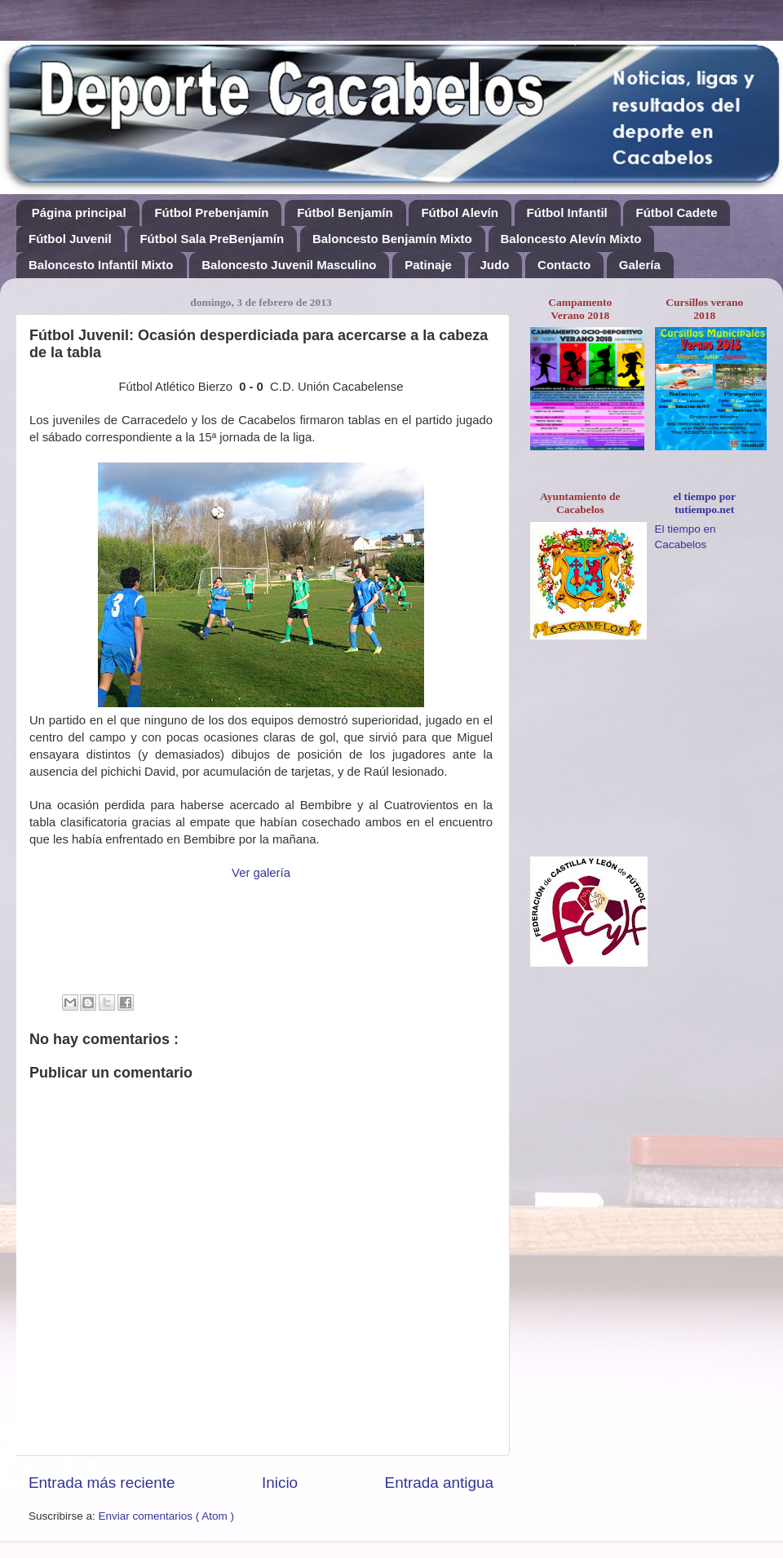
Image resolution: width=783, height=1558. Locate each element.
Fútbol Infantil (567, 212)
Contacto (564, 265)
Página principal (79, 212)
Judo (495, 265)
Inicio (280, 1482)
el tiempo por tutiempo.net (705, 503)
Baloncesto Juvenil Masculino (288, 265)
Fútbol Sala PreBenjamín (211, 239)
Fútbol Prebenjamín (211, 212)
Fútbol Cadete (676, 212)
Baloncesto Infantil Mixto (101, 265)
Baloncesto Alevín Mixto (571, 239)
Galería (640, 265)
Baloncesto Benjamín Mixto (392, 239)
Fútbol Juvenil (70, 239)
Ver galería (261, 872)
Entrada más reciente (102, 1482)
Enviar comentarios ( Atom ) (167, 1516)
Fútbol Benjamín (345, 212)
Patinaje (428, 265)
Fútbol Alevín (459, 212)
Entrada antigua (439, 1482)
